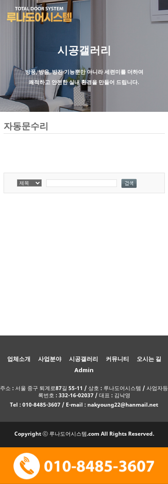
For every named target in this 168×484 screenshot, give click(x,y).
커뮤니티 (117, 359)
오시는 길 (149, 359)
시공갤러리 (83, 359)
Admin (84, 370)
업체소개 (18, 359)
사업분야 (49, 359)
